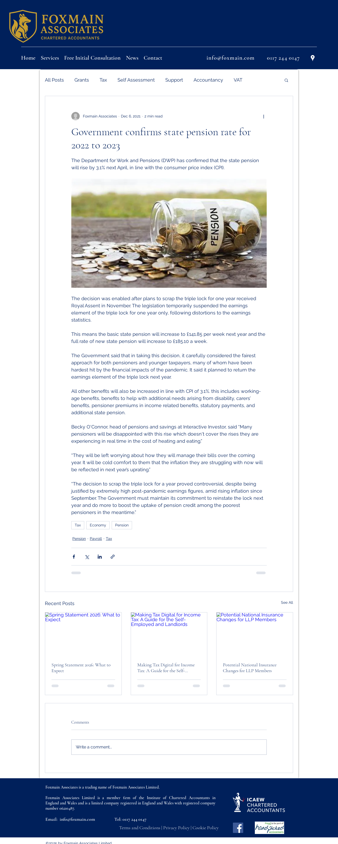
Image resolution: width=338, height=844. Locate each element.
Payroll (96, 538)
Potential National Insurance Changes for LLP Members (249, 667)
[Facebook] (238, 828)
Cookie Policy (206, 828)
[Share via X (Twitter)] (86, 556)
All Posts (54, 80)
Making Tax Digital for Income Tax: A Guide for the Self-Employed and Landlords (166, 667)
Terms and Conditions (139, 828)
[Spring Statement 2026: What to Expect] (83, 633)
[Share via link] (112, 556)
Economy (98, 525)
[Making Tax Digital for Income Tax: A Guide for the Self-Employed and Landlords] (169, 633)
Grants (81, 80)
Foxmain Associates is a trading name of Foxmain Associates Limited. (102, 787)
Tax (103, 80)
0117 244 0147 (135, 819)
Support (174, 80)
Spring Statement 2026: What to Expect (81, 667)
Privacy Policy (176, 828)
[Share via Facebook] (73, 556)
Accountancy (208, 80)
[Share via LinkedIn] (99, 556)
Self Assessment (136, 80)
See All (287, 602)
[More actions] (263, 116)
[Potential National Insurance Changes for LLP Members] (255, 633)
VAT (238, 80)
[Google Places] (312, 58)
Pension (122, 525)
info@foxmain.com (77, 819)
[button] (286, 80)
